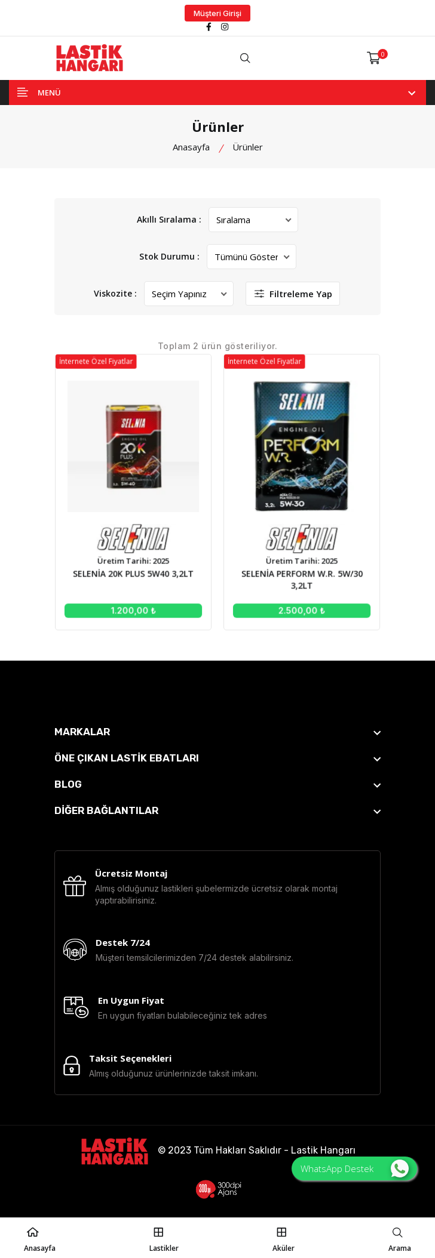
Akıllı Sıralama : (169, 219)
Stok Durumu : (169, 256)
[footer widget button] (217, 731)
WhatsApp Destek (355, 1168)
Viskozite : (115, 293)
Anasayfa (191, 147)
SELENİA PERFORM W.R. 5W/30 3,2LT (296, 574)
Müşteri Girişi (217, 13)
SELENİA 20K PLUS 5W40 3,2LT (139, 568)
